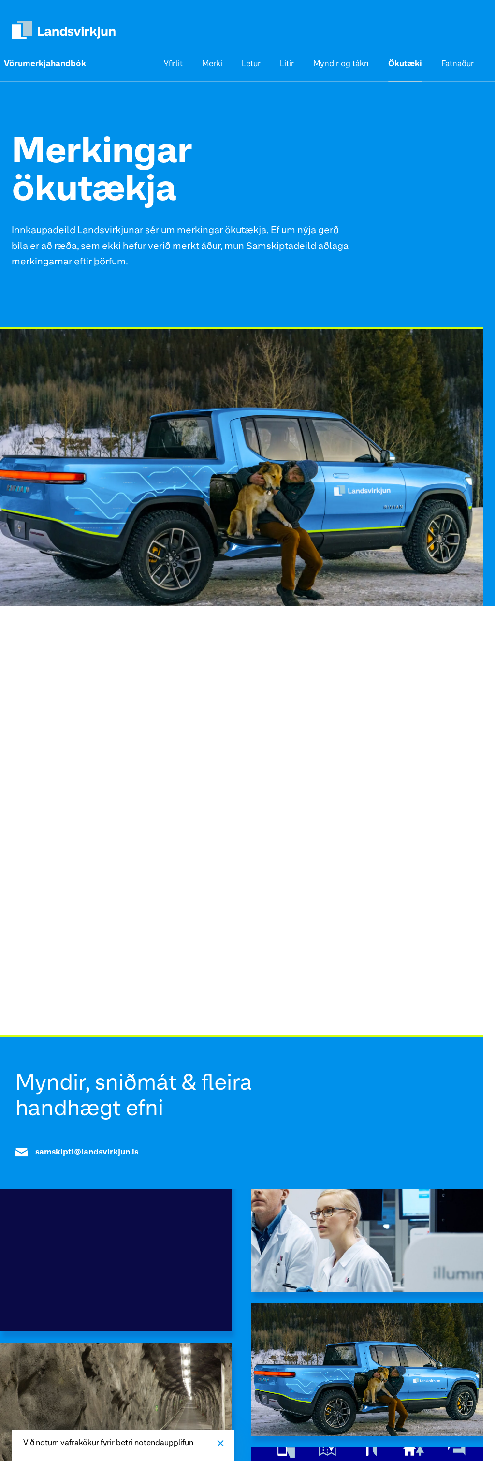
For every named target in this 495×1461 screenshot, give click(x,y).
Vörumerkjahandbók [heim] (45, 64)
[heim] (64, 30)
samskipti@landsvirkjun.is (76, 1152)
